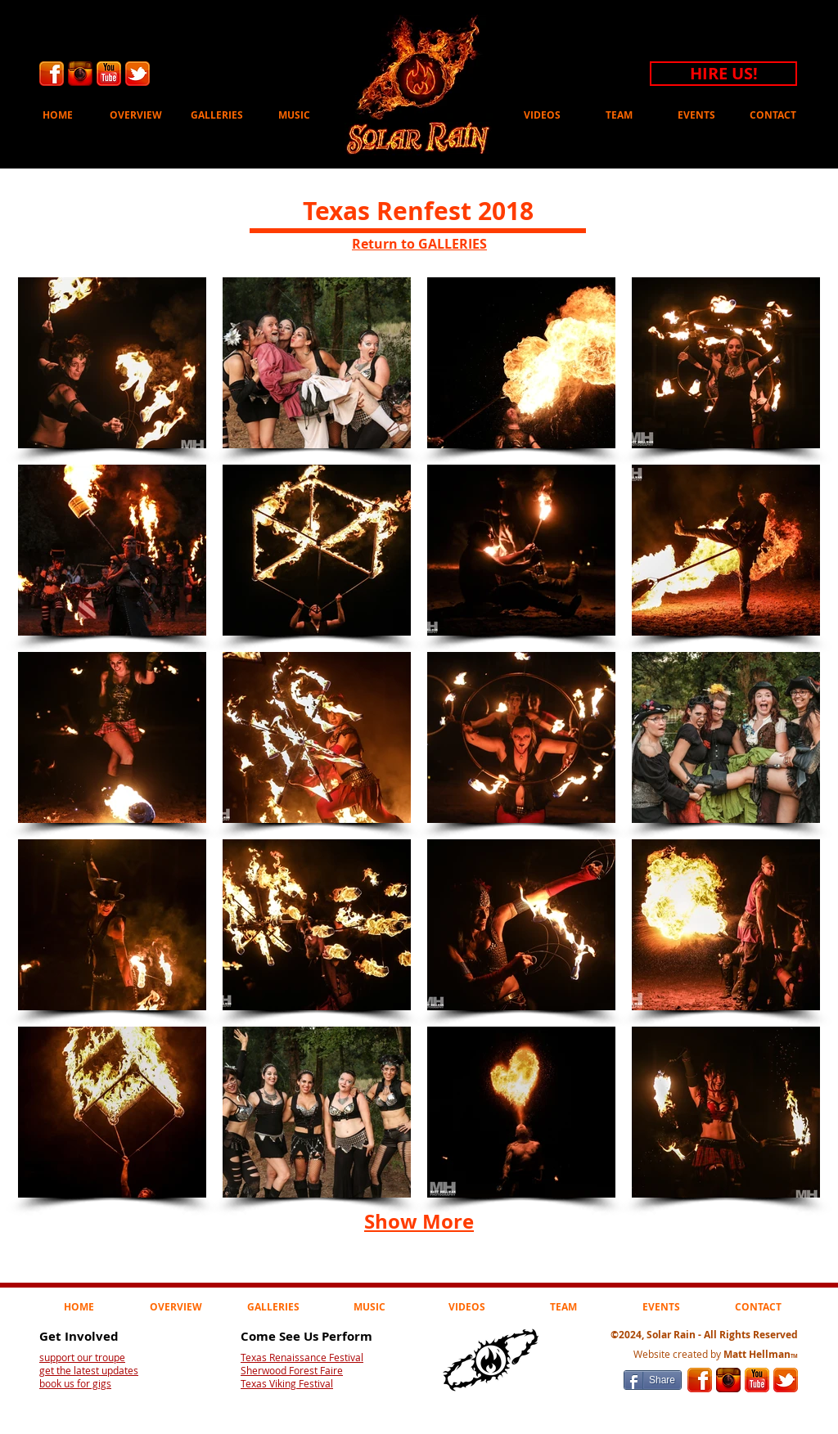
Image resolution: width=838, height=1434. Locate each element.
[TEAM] (619, 116)
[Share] (653, 1380)
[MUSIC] (294, 116)
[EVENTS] (696, 116)
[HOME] (57, 116)
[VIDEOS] (542, 116)
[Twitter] (137, 73)
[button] (112, 362)
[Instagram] (80, 73)
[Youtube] (109, 73)
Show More (419, 1221)
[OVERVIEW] (135, 116)
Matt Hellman (760, 1354)
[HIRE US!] (723, 73)
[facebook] (51, 73)
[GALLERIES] (216, 116)
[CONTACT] (773, 116)
